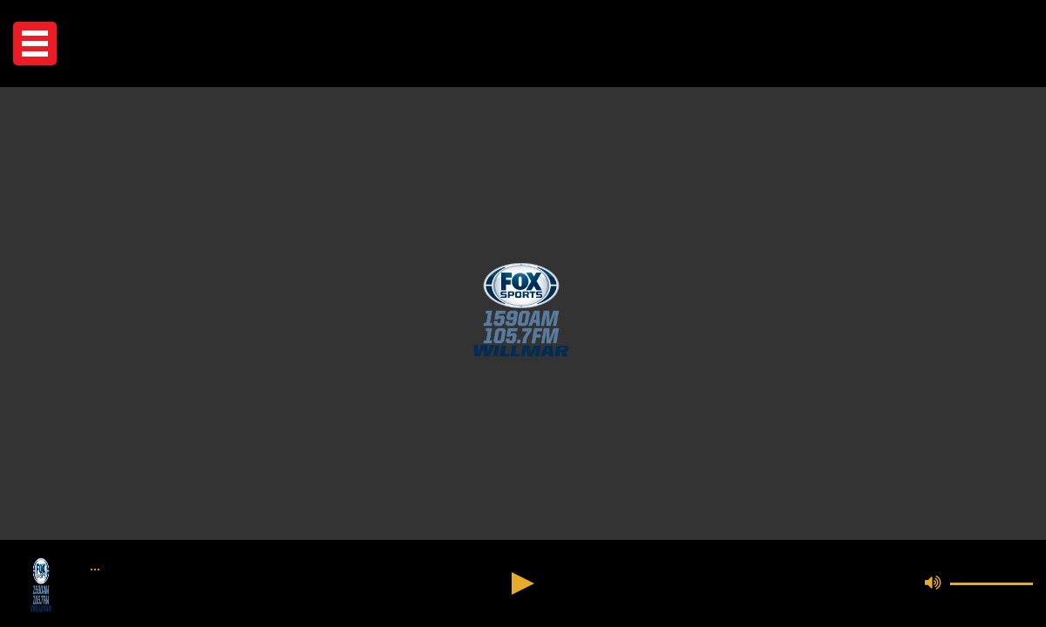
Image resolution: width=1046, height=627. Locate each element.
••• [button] (95, 569)
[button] (35, 43)
